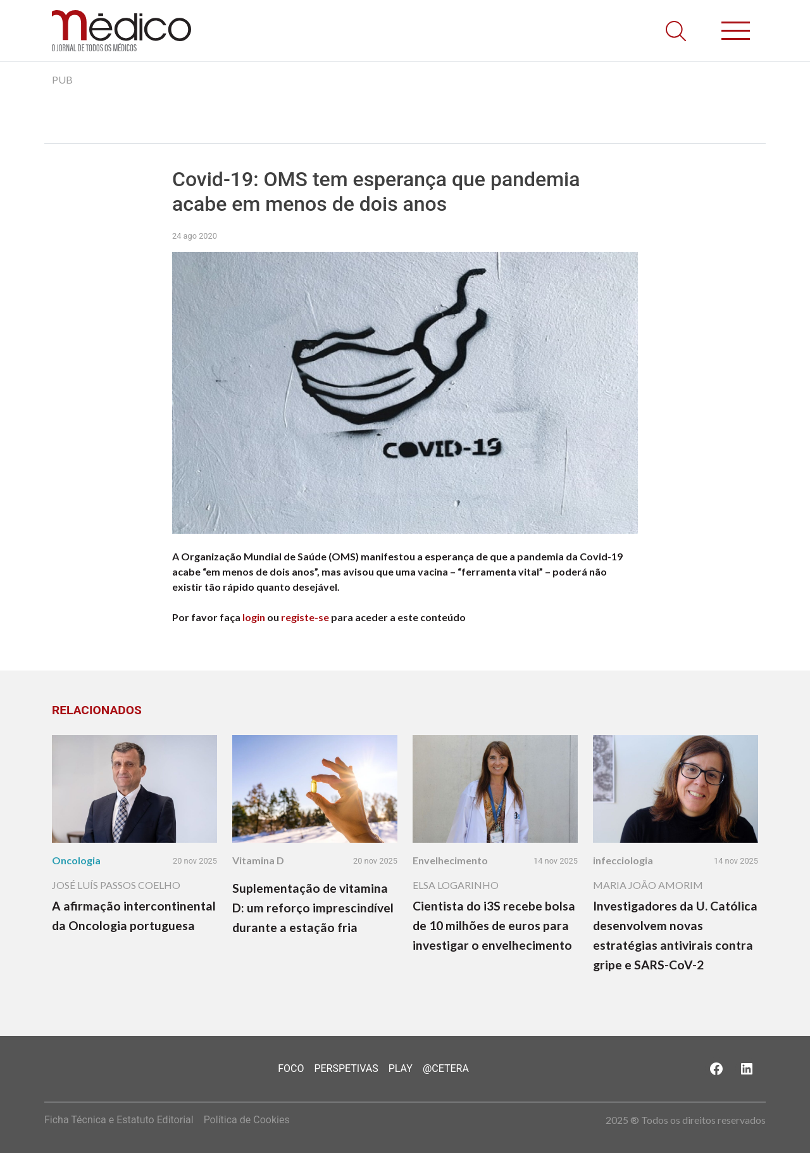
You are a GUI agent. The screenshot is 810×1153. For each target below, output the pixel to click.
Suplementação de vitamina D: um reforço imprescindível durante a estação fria (313, 908)
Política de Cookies (247, 1120)
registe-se (305, 617)
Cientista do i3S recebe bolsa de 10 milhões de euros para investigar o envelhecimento (494, 925)
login (253, 617)
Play (401, 1068)
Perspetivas (346, 1068)
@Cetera (446, 1068)
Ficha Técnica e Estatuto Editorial (119, 1120)
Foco (291, 1068)
